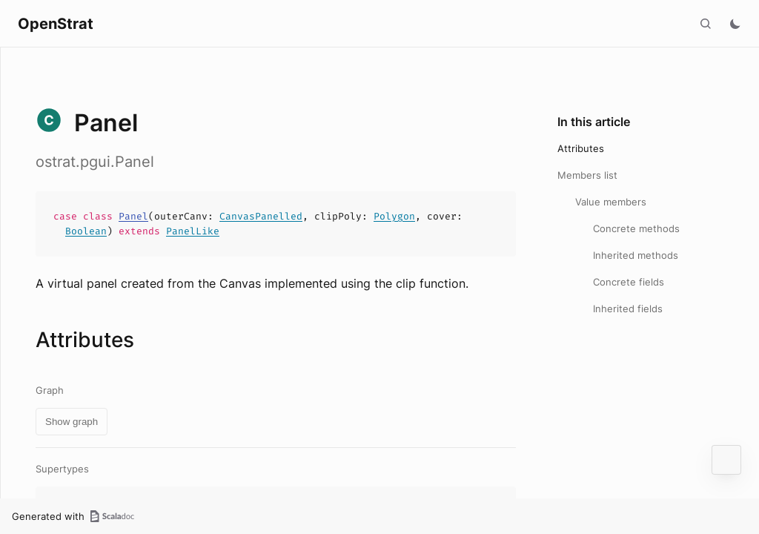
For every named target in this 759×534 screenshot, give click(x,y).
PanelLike (192, 231)
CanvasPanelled (260, 216)
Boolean (86, 231)
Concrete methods (636, 228)
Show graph (71, 421)
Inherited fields (628, 308)
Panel (133, 216)
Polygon (394, 216)
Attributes (580, 148)
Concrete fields (628, 282)
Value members (610, 202)
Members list (587, 175)
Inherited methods (635, 255)
